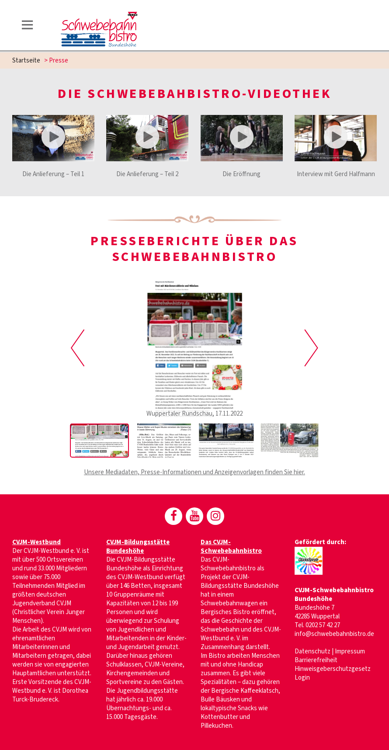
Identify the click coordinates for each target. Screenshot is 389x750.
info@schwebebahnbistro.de (334, 634)
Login (302, 677)
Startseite (26, 60)
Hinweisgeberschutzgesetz (333, 669)
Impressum (350, 651)
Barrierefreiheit (316, 660)
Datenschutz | (315, 651)
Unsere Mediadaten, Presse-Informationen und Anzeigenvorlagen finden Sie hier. (194, 472)
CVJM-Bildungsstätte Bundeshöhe (138, 547)
